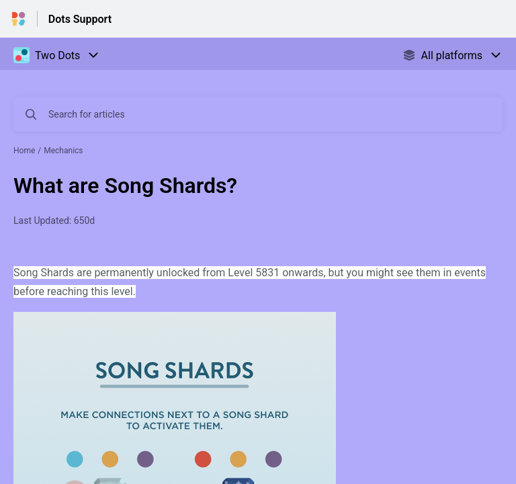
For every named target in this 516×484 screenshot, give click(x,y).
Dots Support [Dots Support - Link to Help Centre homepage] (80, 19)
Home (24, 150)
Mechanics (63, 150)
